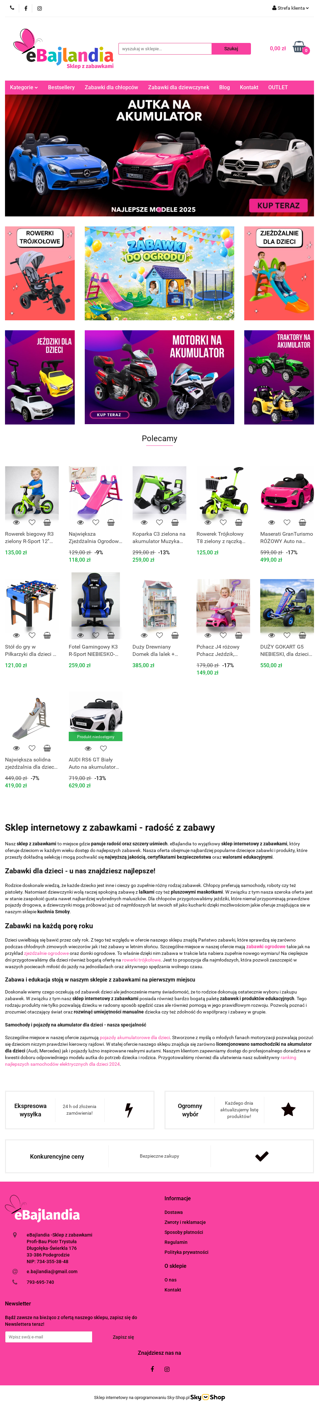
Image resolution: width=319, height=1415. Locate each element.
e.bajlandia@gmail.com (52, 1271)
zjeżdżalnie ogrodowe (46, 953)
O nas (171, 1279)
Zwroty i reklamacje (185, 1222)
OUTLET (278, 87)
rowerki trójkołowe (141, 960)
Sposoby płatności (184, 1232)
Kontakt (249, 87)
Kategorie (24, 87)
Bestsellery (61, 87)
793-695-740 (40, 1281)
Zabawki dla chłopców (111, 87)
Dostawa (174, 1212)
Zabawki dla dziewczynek (178, 87)
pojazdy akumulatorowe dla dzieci (135, 1037)
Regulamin (176, 1242)
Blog (224, 87)
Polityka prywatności (187, 1252)
